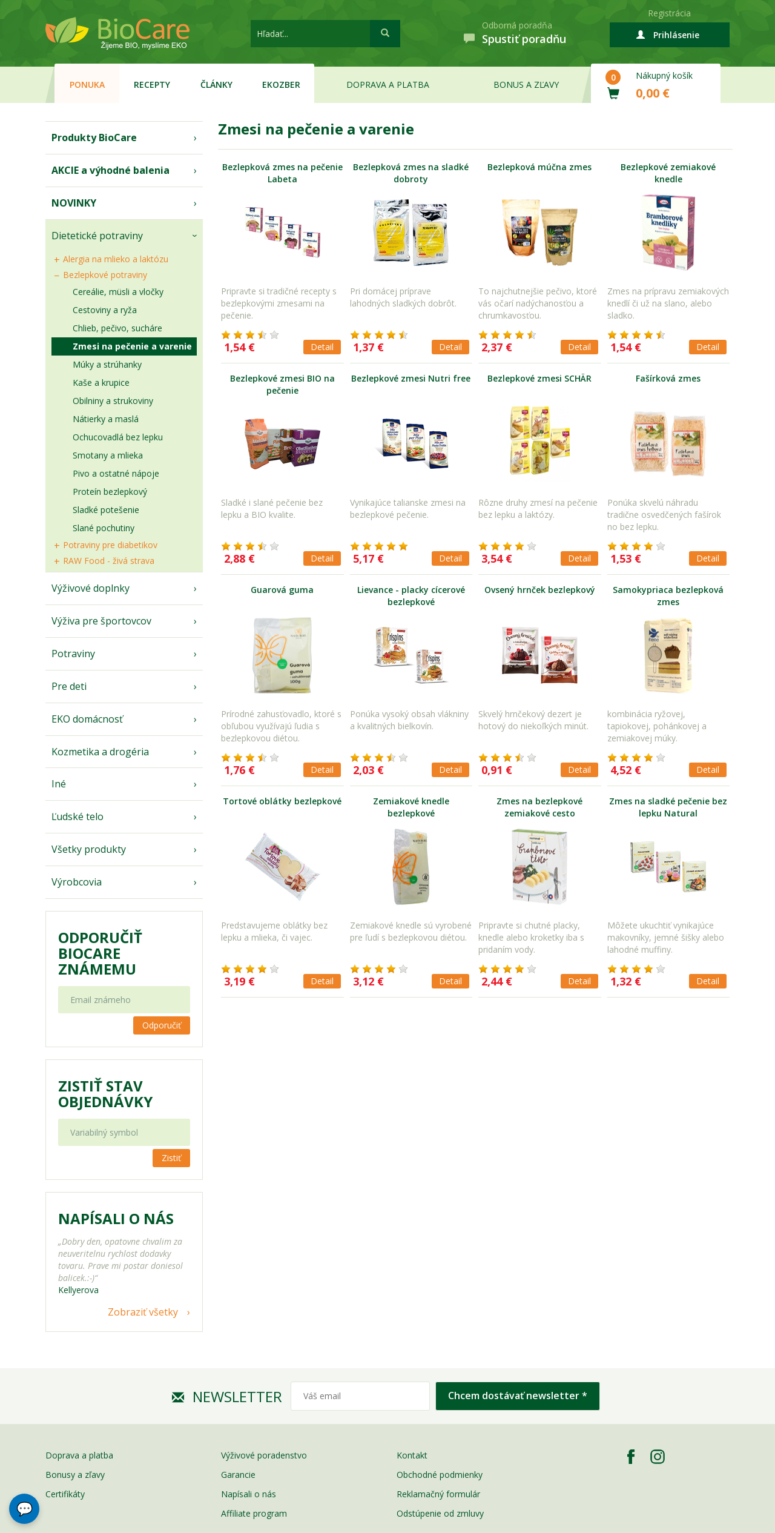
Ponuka (87, 84)
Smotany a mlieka (108, 455)
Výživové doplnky (90, 588)
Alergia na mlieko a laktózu (115, 259)
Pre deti (69, 686)
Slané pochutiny (103, 528)
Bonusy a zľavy (75, 1474)
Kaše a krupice (101, 382)
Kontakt (412, 1455)
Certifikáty (65, 1494)
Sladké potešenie (106, 509)
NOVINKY (73, 203)
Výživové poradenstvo (264, 1455)
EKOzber (281, 84)
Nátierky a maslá (106, 419)
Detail (322, 347)
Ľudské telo (77, 816)
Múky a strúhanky (107, 364)
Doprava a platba (387, 84)
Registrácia (669, 13)
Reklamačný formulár (438, 1494)
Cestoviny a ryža (105, 310)
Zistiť (171, 1158)
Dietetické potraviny (97, 235)
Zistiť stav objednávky (105, 1094)
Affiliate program (254, 1513)
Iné (58, 783)
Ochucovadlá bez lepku (118, 437)
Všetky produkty (88, 849)
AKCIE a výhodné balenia (110, 170)
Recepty (152, 84)
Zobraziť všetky (143, 1312)
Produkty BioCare (94, 137)
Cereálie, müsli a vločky (118, 291)
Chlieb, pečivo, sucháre (117, 328)
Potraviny (73, 653)
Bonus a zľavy (526, 84)
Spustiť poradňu (524, 38)
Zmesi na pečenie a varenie (132, 346)
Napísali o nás (248, 1494)
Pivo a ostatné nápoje (116, 473)
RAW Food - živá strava (108, 560)
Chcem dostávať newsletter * (517, 1395)
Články (216, 84)
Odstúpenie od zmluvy (440, 1513)
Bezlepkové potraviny (105, 274)
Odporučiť (161, 1025)
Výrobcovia (76, 882)
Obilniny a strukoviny (113, 400)
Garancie (238, 1474)
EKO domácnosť (87, 719)
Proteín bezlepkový (110, 491)
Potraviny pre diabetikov (110, 545)
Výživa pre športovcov (101, 620)
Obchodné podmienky (440, 1474)
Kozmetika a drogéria (100, 751)
